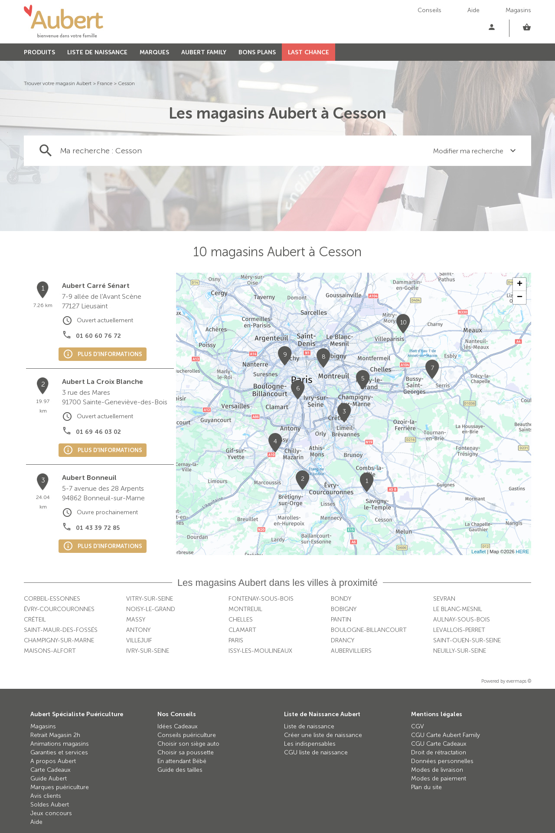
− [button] (519, 297)
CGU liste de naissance (316, 752)
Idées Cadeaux (177, 726)
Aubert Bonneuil (89, 477)
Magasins (518, 10)
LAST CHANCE (308, 52)
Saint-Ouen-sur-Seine (467, 640)
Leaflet (478, 551)
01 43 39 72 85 (98, 528)
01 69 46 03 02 (98, 432)
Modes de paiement (438, 778)
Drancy (342, 640)
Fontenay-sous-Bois (261, 598)
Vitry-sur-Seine (149, 598)
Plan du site (426, 787)
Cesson (126, 83)
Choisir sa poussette (185, 752)
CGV (417, 726)
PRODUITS (39, 52)
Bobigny (343, 609)
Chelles (241, 619)
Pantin (341, 619)
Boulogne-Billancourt (369, 630)
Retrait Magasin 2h (55, 735)
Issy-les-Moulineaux (260, 650)
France (104, 83)
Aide (473, 10)
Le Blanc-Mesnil (457, 609)
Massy (135, 619)
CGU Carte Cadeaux (439, 743)
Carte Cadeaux (50, 770)
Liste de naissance (309, 726)
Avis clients (45, 796)
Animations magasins (59, 743)
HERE (522, 551)
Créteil (35, 619)
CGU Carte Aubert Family (445, 735)
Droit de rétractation (438, 752)
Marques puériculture (59, 787)
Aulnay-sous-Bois (461, 619)
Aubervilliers (351, 650)
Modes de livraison (437, 770)
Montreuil (245, 609)
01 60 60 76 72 (98, 336)
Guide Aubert (48, 778)
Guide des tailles (179, 770)
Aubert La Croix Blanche (102, 381)
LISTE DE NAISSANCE (97, 52)
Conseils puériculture (186, 735)
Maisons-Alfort (50, 650)
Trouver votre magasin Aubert (57, 83)
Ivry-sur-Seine (147, 650)
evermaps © (518, 681)
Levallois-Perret (459, 630)
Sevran (444, 598)
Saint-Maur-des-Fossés (61, 630)
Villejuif (139, 640)
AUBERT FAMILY (203, 52)
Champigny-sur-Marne (59, 640)
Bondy (341, 598)
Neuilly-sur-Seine (459, 650)
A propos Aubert (53, 761)
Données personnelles (442, 761)
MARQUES (154, 52)
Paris (236, 640)
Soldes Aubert (49, 804)
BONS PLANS (257, 52)
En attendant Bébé (181, 761)
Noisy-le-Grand (150, 609)
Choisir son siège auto (188, 743)
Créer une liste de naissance (323, 735)
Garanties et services (59, 752)
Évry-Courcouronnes (59, 609)
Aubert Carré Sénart (96, 285)
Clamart (242, 630)
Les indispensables (310, 743)
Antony (138, 630)
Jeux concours (51, 813)
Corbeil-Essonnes (52, 598)
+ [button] (519, 284)
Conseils (429, 10)
